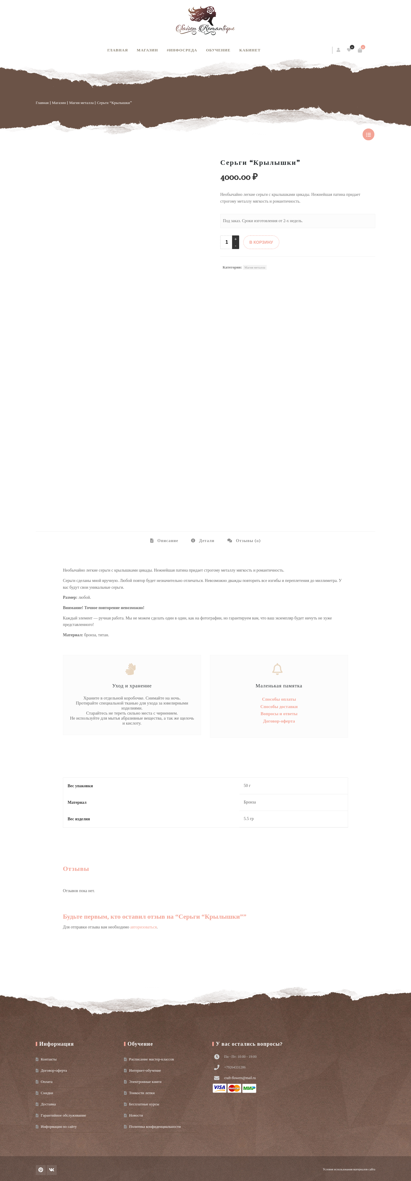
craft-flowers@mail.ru (240, 1078)
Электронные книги (145, 1081)
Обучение (218, 50)
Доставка (48, 1104)
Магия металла (81, 102)
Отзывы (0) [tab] (248, 540)
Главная (117, 50)
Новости (136, 1115)
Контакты (49, 1059)
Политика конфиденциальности (155, 1126)
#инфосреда (182, 50)
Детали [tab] (206, 540)
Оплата (47, 1081)
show (368, 134)
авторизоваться (143, 927)
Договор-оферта (279, 721)
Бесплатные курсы (144, 1104)
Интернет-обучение (145, 1070)
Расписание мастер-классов (151, 1059)
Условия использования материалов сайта (349, 1169)
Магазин (147, 50)
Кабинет (250, 50)
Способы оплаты (279, 699)
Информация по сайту (59, 1126)
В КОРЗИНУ (261, 242)
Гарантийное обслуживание (63, 1115)
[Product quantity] (226, 242)
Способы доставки (279, 706)
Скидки (47, 1093)
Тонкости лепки (142, 1093)
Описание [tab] (167, 540)
